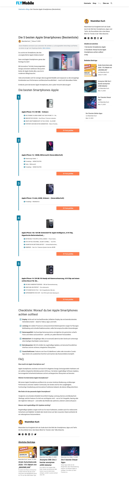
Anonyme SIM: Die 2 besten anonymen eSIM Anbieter (48, 462)
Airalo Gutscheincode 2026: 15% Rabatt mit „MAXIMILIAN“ (27, 464)
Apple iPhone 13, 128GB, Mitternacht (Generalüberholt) (42, 155)
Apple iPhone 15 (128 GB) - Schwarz (35, 112)
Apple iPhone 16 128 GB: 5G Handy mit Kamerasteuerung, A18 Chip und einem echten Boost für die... (50, 279)
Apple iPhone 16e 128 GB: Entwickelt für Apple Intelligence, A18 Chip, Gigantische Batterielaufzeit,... (47, 234)
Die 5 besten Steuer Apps (69, 461)
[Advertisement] (48, 23)
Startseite (87, 3)
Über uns (106, 3)
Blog (99, 3)
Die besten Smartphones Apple (95, 47)
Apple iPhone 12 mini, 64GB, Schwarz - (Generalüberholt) (43, 198)
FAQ (86, 55)
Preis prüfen (68, 130)
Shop (94, 3)
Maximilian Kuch (32, 422)
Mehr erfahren (46, 48)
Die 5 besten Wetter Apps (94, 96)
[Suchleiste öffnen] (111, 3)
